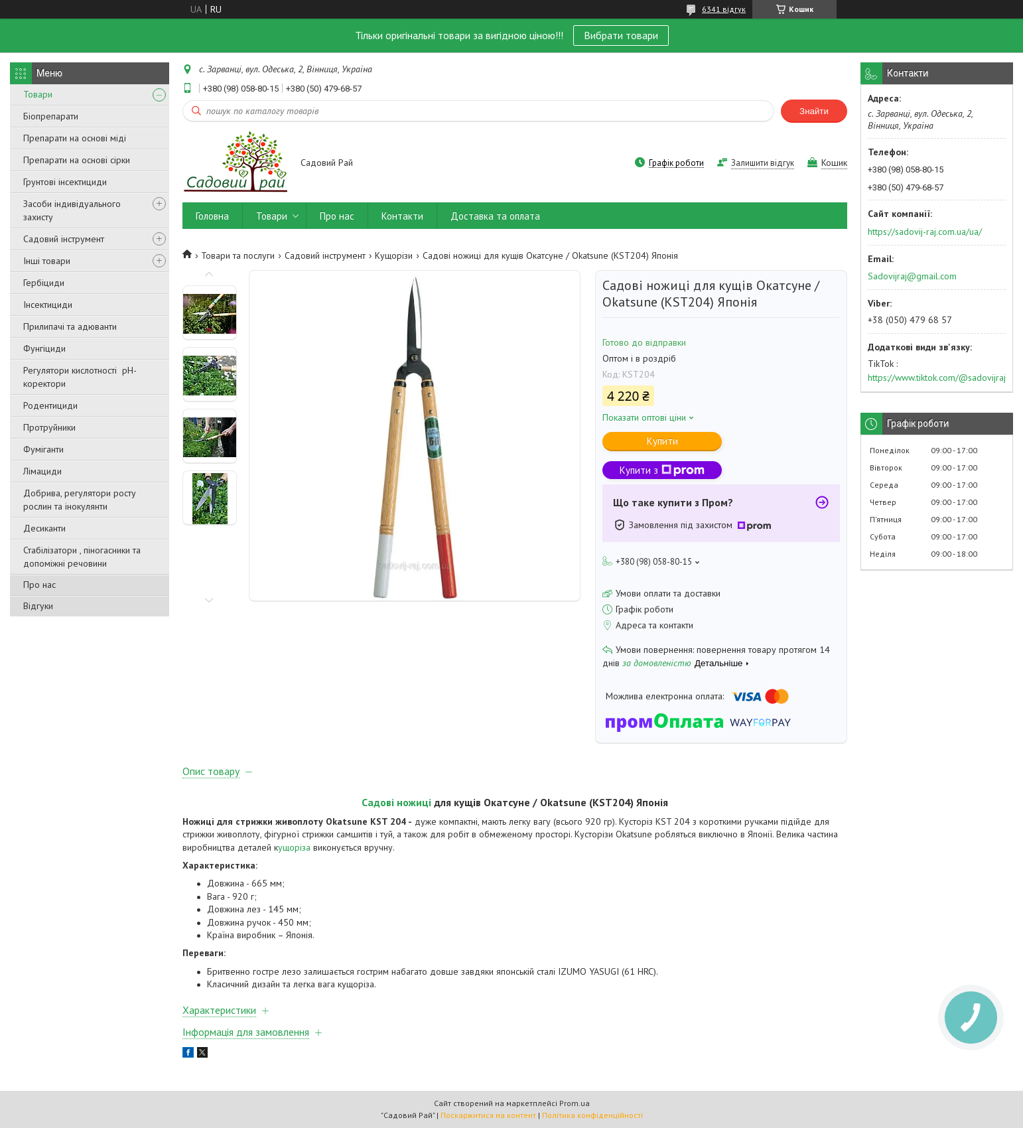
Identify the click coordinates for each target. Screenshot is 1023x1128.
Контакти (402, 216)
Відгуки (38, 606)
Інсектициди (47, 305)
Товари (37, 94)
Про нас (39, 585)
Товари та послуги (238, 255)
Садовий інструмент (63, 239)
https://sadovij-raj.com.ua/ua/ (925, 232)
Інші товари (46, 261)
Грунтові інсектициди (65, 182)
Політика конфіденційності (592, 1115)
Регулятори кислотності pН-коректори (80, 376)
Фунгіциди (44, 348)
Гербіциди (43, 283)
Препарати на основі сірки (76, 160)
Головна (212, 216)
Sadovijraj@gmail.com (912, 276)
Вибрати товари (621, 35)
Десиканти (44, 528)
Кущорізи (394, 255)
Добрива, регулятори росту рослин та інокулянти (79, 499)
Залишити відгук (762, 163)
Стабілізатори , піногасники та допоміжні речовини (82, 556)
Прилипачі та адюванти (70, 326)
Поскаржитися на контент (488, 1115)
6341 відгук (724, 9)
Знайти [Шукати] (814, 111)
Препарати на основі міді (74, 138)
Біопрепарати (50, 116)
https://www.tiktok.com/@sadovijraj (937, 378)
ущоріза (295, 847)
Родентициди (50, 405)
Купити (662, 441)
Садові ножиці (396, 802)
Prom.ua (574, 1103)
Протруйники (49, 427)
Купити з (662, 470)
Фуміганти (43, 449)
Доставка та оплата (495, 216)
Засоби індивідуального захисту (72, 210)
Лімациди (42, 471)
